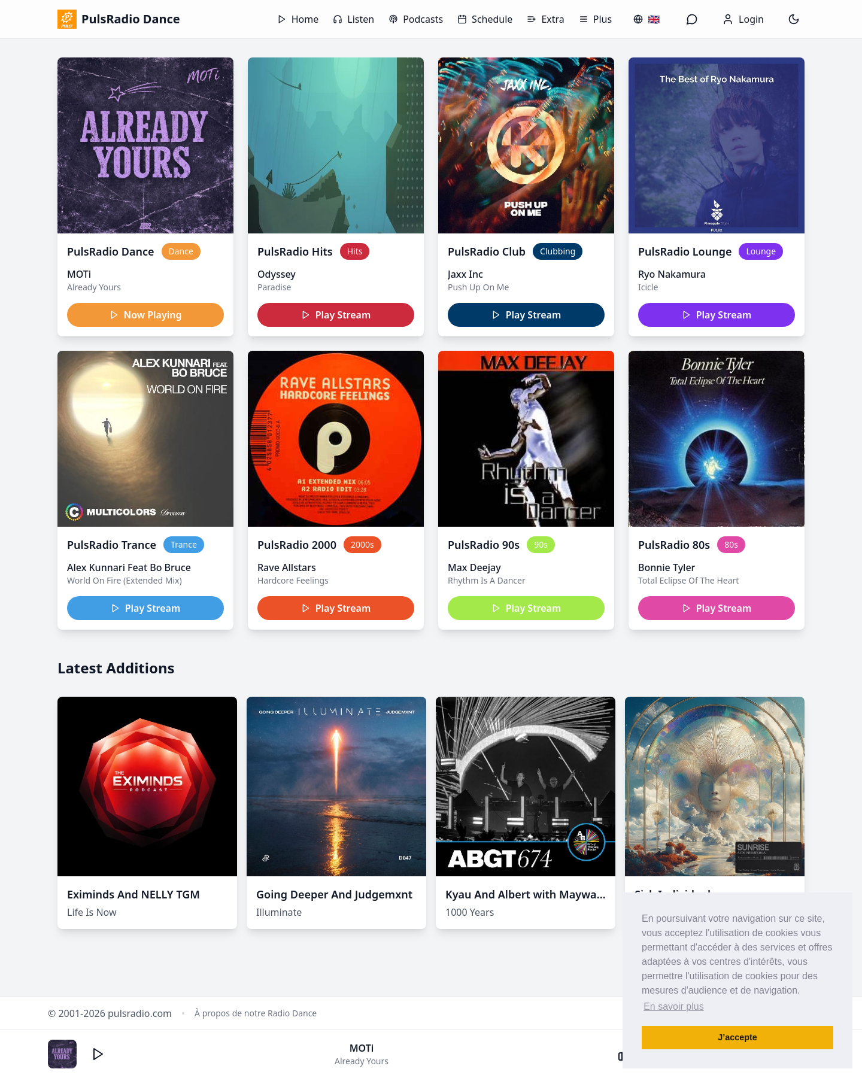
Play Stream (336, 314)
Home (298, 19)
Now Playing (146, 314)
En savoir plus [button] (674, 1006)
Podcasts (415, 19)
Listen (353, 19)
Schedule (484, 19)
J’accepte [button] (737, 1037)
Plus (595, 19)
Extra (545, 19)
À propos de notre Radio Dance (256, 1013)
